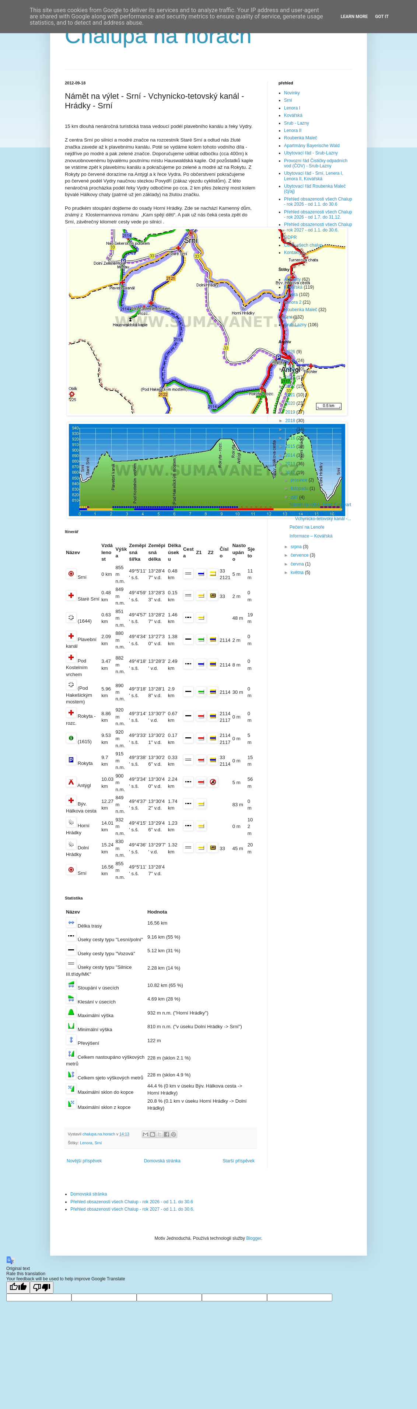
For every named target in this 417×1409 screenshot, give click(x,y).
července (300, 555)
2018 (291, 420)
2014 (291, 455)
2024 (291, 369)
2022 (291, 386)
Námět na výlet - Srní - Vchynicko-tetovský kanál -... (320, 516)
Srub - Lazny (296, 123)
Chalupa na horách (158, 35)
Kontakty (292, 252)
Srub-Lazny (295, 324)
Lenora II (292, 130)
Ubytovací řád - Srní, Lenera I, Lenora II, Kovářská (313, 176)
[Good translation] (18, 1287)
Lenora (86, 1143)
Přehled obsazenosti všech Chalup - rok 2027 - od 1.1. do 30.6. (318, 227)
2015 (291, 446)
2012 (291, 472)
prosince (300, 480)
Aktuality (292, 279)
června (298, 564)
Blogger (253, 1238)
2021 (291, 394)
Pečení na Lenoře (307, 527)
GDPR (290, 237)
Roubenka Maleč (300, 137)
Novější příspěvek (84, 1160)
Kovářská (293, 115)
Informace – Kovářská (311, 536)
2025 (291, 360)
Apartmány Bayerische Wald (312, 145)
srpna (297, 546)
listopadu (300, 488)
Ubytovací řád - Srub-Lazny (311, 153)
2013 (291, 463)
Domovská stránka (162, 1160)
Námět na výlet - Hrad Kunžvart (320, 504)
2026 (291, 351)
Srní (98, 1143)
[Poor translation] (41, 1287)
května (298, 572)
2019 (291, 412)
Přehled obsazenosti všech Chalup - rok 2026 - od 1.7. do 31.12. (318, 214)
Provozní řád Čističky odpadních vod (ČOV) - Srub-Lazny (315, 163)
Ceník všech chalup (303, 245)
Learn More (354, 16)
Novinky (292, 92)
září (295, 497)
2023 (291, 377)
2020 (291, 403)
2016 (291, 438)
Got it (382, 16)
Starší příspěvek (238, 1160)
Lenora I (292, 108)
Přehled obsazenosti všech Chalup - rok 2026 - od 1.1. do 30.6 (318, 201)
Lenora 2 (292, 302)
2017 (291, 429)
